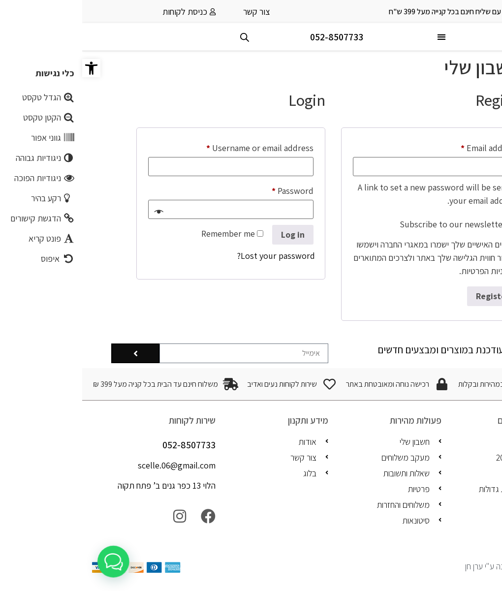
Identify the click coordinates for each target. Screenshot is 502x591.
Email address (390, 146)
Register (410, 296)
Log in (210, 234)
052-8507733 (254, 37)
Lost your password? (194, 255)
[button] (9, 68)
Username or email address (161, 146)
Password (193, 189)
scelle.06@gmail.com (94, 465)
